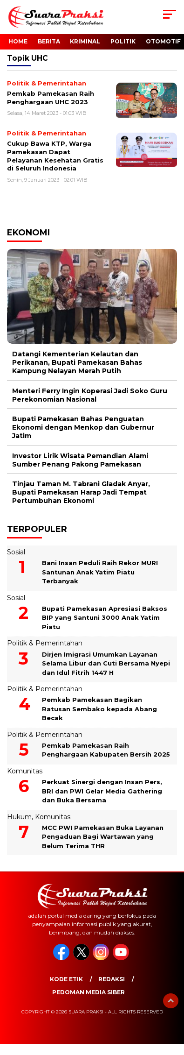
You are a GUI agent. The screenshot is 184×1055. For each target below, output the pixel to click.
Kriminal (85, 41)
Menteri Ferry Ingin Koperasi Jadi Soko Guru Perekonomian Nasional (89, 395)
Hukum (19, 817)
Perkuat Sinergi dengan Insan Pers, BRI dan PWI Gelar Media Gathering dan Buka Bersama (102, 791)
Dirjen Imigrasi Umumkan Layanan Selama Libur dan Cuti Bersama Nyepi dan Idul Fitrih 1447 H (106, 663)
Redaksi (111, 979)
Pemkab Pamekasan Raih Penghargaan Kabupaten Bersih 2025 (106, 750)
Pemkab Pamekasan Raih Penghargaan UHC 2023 (50, 98)
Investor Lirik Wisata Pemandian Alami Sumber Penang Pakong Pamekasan (80, 460)
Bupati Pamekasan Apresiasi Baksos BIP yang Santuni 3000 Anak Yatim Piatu (104, 617)
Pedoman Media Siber (88, 992)
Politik (123, 41)
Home (17, 41)
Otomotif (163, 41)
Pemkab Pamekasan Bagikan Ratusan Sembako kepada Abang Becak (99, 709)
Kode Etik (66, 979)
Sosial (16, 552)
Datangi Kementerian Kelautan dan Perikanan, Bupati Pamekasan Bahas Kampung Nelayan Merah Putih (77, 362)
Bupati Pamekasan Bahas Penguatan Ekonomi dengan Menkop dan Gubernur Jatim (83, 427)
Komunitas (24, 771)
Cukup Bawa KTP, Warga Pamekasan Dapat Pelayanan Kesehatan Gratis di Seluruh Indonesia (55, 156)
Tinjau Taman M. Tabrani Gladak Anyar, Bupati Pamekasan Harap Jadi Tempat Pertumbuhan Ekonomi (81, 492)
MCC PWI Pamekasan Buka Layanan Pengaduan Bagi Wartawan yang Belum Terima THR (103, 837)
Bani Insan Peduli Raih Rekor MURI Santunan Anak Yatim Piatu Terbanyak (100, 572)
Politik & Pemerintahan (44, 643)
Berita (49, 41)
